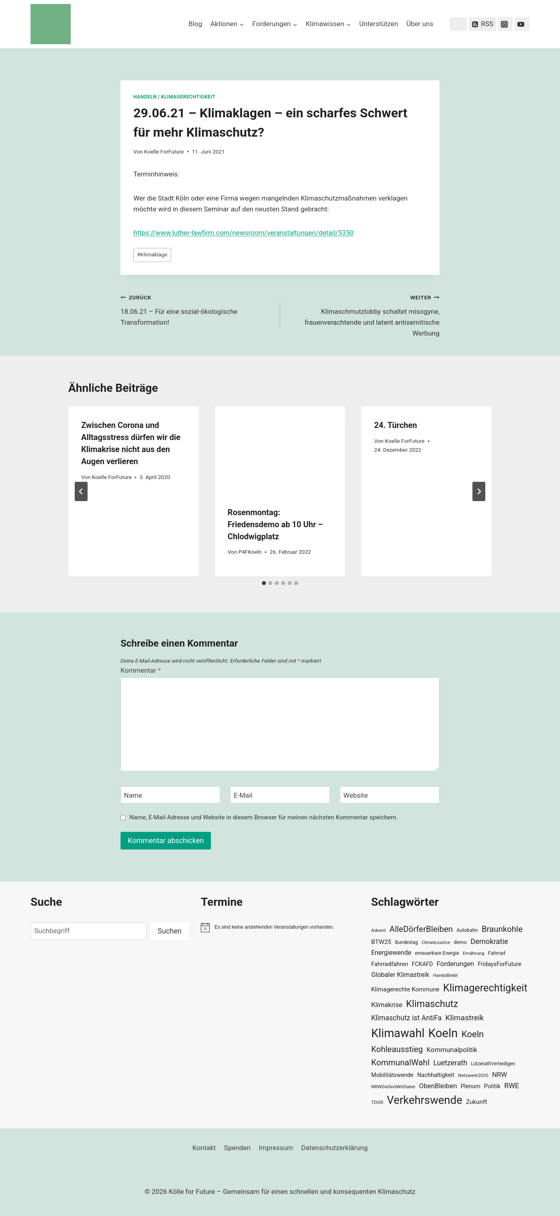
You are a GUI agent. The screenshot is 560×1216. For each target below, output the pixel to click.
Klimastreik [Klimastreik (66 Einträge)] (465, 1017)
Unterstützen (378, 24)
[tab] (264, 583)
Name (133, 795)
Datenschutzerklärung (334, 1148)
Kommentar (141, 670)
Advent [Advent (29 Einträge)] (378, 930)
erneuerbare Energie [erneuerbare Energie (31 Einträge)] (437, 953)
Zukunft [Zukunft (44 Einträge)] (476, 1101)
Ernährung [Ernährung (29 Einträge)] (473, 953)
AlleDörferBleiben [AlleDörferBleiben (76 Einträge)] (421, 929)
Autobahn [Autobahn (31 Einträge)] (467, 930)
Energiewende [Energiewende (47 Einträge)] (391, 952)
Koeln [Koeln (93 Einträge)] (473, 1034)
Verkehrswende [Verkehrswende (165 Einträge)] (424, 1100)
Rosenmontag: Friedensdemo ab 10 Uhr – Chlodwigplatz (275, 524)
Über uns (419, 24)
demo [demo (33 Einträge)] (460, 942)
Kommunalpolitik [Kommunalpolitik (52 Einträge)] (452, 1050)
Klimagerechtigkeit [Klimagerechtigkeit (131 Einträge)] (485, 988)
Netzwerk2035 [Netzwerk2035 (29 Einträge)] (473, 1075)
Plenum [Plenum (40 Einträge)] (470, 1086)
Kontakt (204, 1148)
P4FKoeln (250, 552)
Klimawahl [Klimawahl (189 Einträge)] (398, 1033)
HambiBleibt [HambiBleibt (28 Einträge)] (445, 975)
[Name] (170, 795)
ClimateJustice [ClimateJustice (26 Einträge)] (435, 942)
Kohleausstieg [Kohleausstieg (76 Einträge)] (397, 1049)
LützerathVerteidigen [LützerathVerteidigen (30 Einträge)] (493, 1064)
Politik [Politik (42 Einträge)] (492, 1086)
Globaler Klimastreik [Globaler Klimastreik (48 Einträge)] (400, 975)
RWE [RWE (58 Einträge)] (511, 1085)
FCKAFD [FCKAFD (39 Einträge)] (422, 964)
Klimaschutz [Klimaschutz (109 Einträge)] (432, 1003)
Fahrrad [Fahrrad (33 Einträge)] (496, 953)
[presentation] (280, 449)
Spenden (237, 1148)
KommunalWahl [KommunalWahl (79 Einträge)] (400, 1062)
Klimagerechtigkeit (188, 97)
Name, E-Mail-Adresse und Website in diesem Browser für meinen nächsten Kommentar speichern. (263, 817)
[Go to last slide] (81, 491)
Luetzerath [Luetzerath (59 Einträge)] (450, 1062)
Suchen (170, 931)
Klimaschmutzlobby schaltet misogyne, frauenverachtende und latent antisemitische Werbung (363, 314)
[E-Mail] (280, 795)
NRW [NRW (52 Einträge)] (499, 1075)
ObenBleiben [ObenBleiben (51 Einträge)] (438, 1086)
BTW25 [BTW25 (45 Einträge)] (381, 942)
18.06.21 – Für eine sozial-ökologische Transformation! (197, 309)
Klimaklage (152, 254)
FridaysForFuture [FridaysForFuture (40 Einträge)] (499, 964)
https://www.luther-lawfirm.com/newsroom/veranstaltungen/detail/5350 (243, 233)
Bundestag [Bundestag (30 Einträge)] (406, 942)
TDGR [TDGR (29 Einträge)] (377, 1102)
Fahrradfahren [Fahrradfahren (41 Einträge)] (389, 964)
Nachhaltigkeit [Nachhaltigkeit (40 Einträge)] (435, 1075)
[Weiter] (478, 491)
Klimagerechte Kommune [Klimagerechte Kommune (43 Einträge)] (405, 989)
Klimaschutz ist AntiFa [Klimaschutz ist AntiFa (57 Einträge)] (406, 1018)
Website (355, 795)
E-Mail (243, 795)
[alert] (280, 927)
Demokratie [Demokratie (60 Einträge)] (489, 941)
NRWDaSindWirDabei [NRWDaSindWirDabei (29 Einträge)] (393, 1086)
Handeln (145, 97)
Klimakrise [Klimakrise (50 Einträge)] (387, 1005)
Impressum (276, 1148)
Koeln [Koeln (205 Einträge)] (443, 1033)
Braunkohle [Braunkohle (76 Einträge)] (502, 929)
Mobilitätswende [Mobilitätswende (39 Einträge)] (392, 1075)
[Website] (389, 795)
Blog (195, 24)
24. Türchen (395, 425)
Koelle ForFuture (164, 151)
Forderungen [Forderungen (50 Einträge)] (455, 964)
